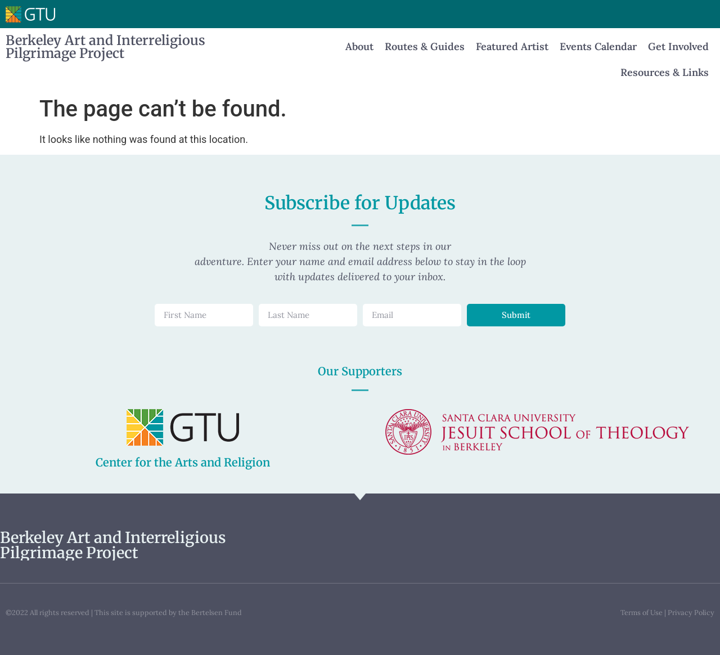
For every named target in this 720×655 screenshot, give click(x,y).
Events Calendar (598, 46)
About (359, 46)
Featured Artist (512, 46)
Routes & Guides (425, 46)
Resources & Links (664, 72)
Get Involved (678, 46)
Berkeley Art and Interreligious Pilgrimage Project (105, 46)
